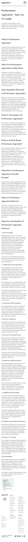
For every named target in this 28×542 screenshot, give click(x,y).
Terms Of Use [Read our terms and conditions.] (21, 530)
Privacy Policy (21, 531)
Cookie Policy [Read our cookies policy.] (21, 528)
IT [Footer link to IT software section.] (1, 521)
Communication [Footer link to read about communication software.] (21, 512)
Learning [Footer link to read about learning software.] (11, 508)
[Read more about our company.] (20, 515)
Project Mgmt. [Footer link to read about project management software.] (21, 505)
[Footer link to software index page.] (12, 495)
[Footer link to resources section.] (12, 515)
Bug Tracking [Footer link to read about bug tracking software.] (12, 498)
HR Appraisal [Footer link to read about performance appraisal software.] (21, 503)
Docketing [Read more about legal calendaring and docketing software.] (3, 526)
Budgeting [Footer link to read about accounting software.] (20, 500)
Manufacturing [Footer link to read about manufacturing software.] (13, 510)
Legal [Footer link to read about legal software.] (11, 507)
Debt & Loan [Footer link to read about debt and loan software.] (20, 510)
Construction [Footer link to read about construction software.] (12, 502)
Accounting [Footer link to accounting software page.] (12, 497)
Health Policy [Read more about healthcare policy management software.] (4, 518)
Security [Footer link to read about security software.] (11, 512)
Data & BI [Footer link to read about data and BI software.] (12, 500)
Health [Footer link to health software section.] (2, 523)
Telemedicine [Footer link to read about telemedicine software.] (12, 503)
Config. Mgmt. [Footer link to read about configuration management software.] (21, 508)
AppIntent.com (10, 535)
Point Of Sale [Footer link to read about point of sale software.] (20, 498)
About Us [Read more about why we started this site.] (20, 516)
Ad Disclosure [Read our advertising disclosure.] (21, 521)
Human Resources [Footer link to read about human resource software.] (21, 502)
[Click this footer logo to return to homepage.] (4, 495)
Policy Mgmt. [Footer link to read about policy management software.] (21, 507)
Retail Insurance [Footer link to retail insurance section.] (13, 516)
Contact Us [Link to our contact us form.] (20, 518)
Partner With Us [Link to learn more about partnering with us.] (21, 525)
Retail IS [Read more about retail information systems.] (3, 516)
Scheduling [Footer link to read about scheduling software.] (20, 497)
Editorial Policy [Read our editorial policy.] (21, 523)
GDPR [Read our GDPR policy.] (19, 526)
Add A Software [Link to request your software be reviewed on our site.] (21, 520)
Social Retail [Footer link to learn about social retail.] (12, 518)
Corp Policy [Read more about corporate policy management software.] (3, 520)
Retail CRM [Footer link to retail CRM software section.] (3, 525)
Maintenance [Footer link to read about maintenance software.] (12, 505)
